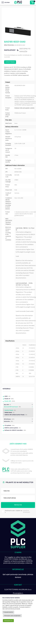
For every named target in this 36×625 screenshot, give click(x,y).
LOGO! (6, 396)
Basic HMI (6, 404)
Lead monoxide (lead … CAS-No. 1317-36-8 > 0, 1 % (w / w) (24, 284)
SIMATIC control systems (11, 428)
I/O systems (7, 425)
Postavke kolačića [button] (8, 612)
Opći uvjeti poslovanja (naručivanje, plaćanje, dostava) (18, 575)
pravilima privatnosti (26, 511)
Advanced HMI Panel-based (11, 407)
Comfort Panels (9, 410)
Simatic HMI (7, 401)
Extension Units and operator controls (24, 108)
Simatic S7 (7, 399)
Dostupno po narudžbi (24, 50)
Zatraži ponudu (10, 62)
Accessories (7, 421)
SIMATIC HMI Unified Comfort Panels (14, 415)
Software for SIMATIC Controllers (13, 430)
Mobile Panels (8, 412)
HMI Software (7, 419)
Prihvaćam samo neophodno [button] (12, 615)
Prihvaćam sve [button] (8, 620)
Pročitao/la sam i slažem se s (19, 511)
